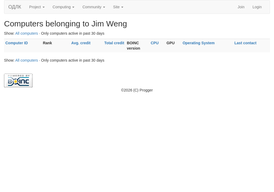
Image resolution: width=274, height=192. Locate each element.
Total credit (114, 43)
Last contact (245, 43)
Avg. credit (80, 43)
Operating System (198, 43)
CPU (155, 43)
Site (118, 7)
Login (257, 7)
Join (241, 7)
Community (93, 7)
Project (36, 7)
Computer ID (16, 43)
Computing (64, 7)
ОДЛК (14, 7)
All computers (26, 33)
